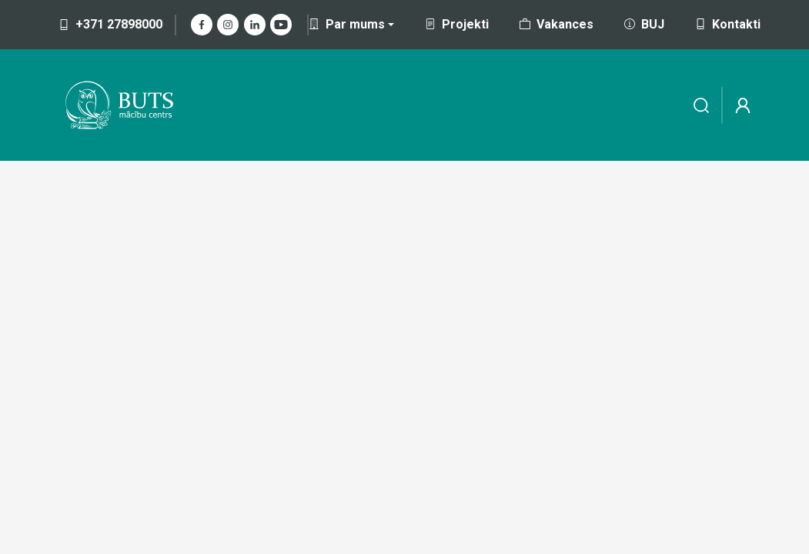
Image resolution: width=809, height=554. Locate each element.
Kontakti (728, 24)
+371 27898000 (110, 24)
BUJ (644, 24)
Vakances (556, 24)
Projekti (457, 24)
